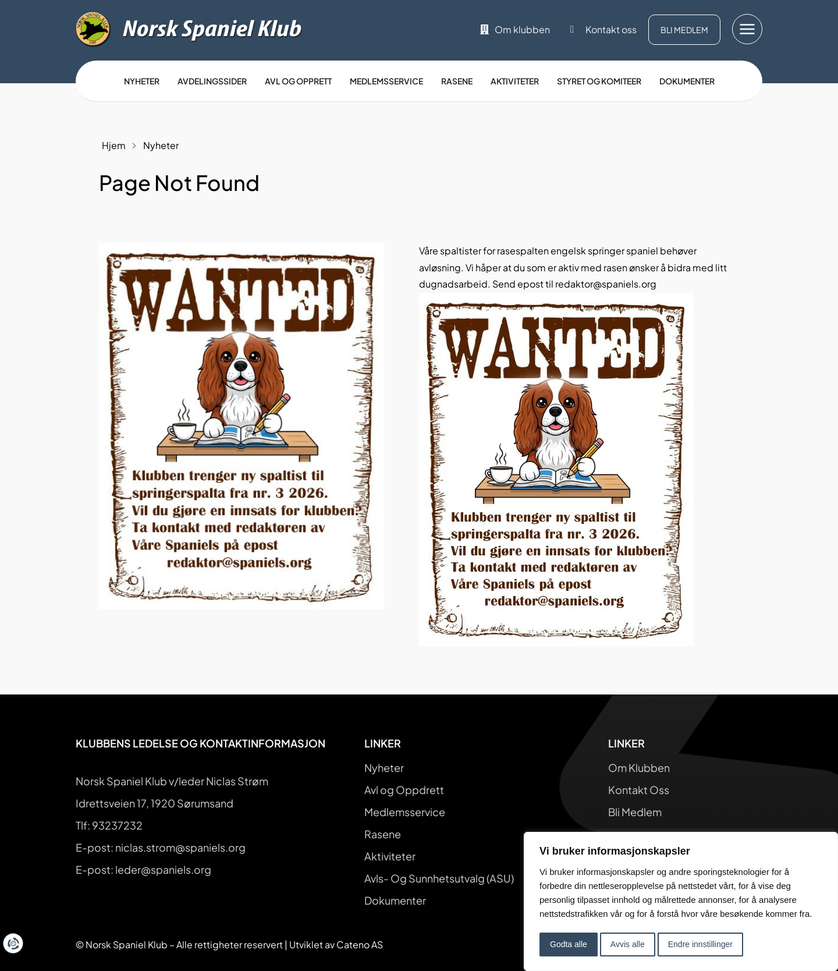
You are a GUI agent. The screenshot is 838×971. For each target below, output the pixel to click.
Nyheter (141, 81)
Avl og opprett (298, 81)
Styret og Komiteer (599, 81)
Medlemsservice (386, 81)
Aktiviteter (515, 81)
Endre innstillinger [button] (700, 944)
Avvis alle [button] (627, 944)
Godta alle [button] (568, 944)
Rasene (457, 81)
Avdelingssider (212, 81)
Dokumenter (687, 81)
